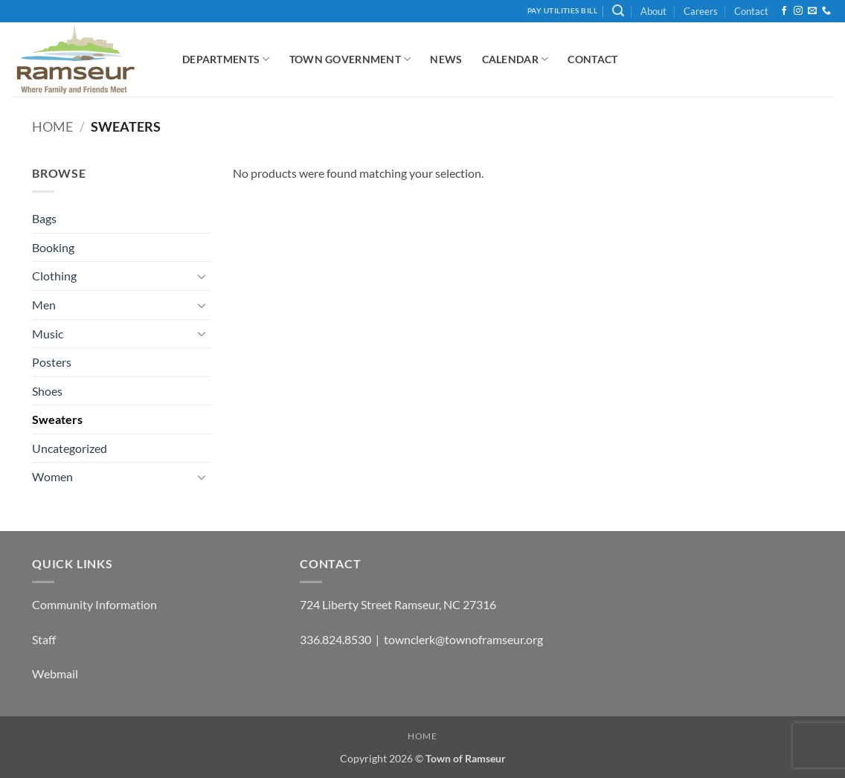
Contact (751, 11)
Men (44, 305)
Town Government (350, 59)
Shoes (47, 391)
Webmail (55, 673)
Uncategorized (69, 448)
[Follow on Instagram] (798, 11)
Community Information (94, 604)
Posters (51, 362)
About (653, 11)
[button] (618, 11)
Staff (44, 639)
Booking (53, 247)
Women (52, 476)
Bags (44, 218)
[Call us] (826, 11)
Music (47, 334)
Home (52, 126)
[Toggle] (202, 276)
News (446, 59)
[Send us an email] (812, 11)
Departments (226, 59)
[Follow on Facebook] (784, 11)
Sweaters (57, 419)
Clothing (54, 276)
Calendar (515, 59)
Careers (701, 11)
